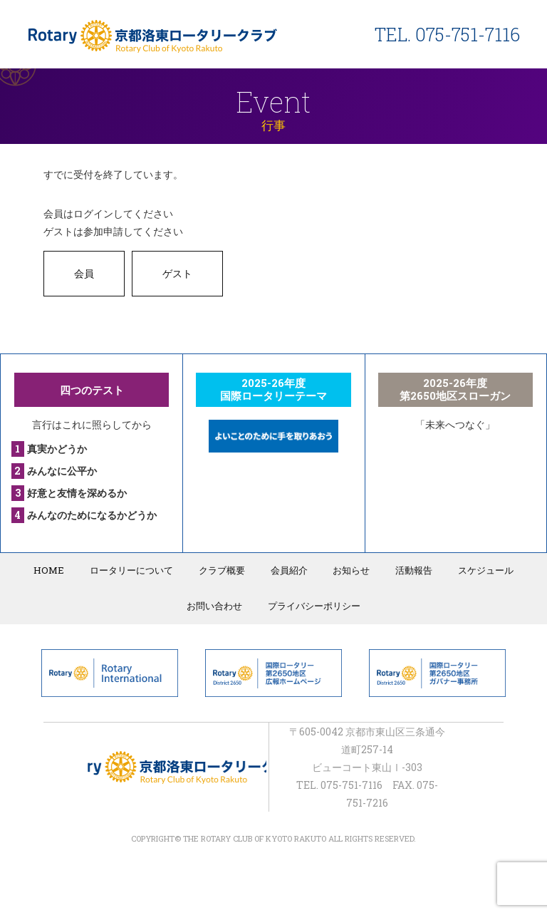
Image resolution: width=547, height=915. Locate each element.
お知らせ (349, 570)
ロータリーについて (135, 570)
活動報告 (409, 570)
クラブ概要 (223, 570)
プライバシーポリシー (313, 605)
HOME (55, 570)
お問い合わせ (216, 605)
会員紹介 (288, 570)
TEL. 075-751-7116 (447, 34)
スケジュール (479, 570)
